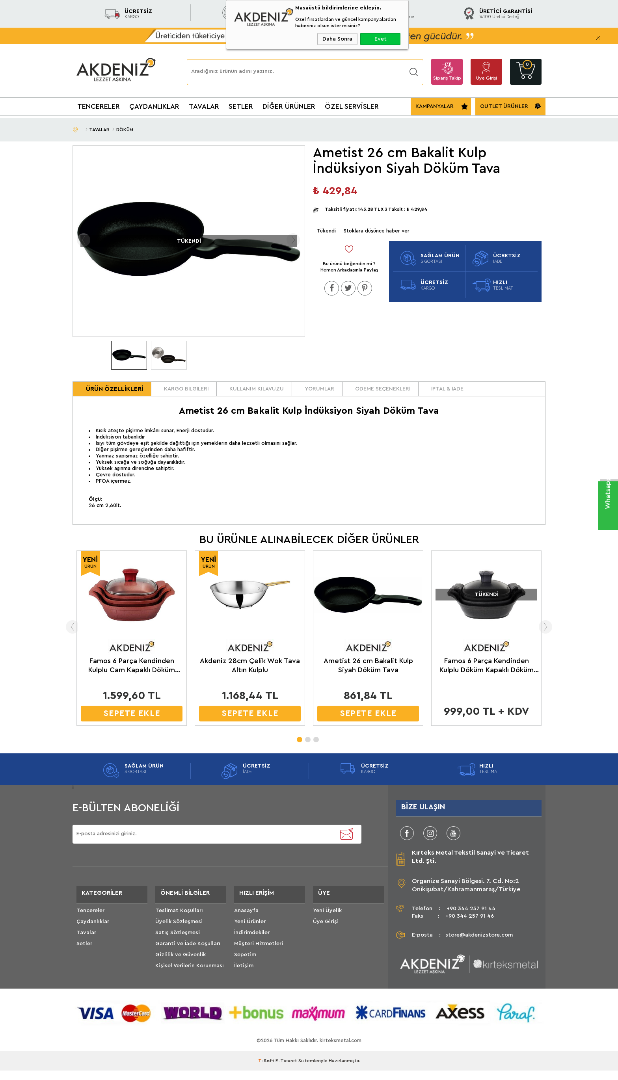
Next (558, 635)
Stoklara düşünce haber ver (377, 230)
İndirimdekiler (252, 946)
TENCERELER (98, 106)
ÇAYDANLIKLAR (154, 106)
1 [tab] (299, 745)
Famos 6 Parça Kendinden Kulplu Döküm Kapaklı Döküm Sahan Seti (486, 674)
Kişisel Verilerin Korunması (189, 979)
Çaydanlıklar (92, 935)
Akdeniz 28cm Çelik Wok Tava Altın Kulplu (250, 674)
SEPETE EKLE (132, 722)
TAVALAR (204, 106)
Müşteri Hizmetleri (258, 957)
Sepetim (245, 968)
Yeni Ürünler (250, 935)
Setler (84, 957)
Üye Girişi (486, 78)
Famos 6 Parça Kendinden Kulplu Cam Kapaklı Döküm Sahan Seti (131, 674)
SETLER (241, 106)
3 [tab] (315, 745)
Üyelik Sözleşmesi (179, 935)
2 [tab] (307, 745)
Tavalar (86, 946)
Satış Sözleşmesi (177, 946)
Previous (59, 635)
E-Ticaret (286, 1070)
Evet (380, 39)
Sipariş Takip (447, 78)
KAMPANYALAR (434, 106)
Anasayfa (246, 924)
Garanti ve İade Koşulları (187, 957)
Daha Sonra (337, 39)
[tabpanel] (132, 649)
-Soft (266, 1070)
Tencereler (90, 924)
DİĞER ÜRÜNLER (288, 106)
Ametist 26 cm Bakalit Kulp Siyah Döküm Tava (368, 674)
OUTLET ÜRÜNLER (504, 106)
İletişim (243, 979)
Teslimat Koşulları (179, 924)
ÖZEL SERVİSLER (352, 106)
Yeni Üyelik (327, 924)
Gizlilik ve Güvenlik (180, 968)
